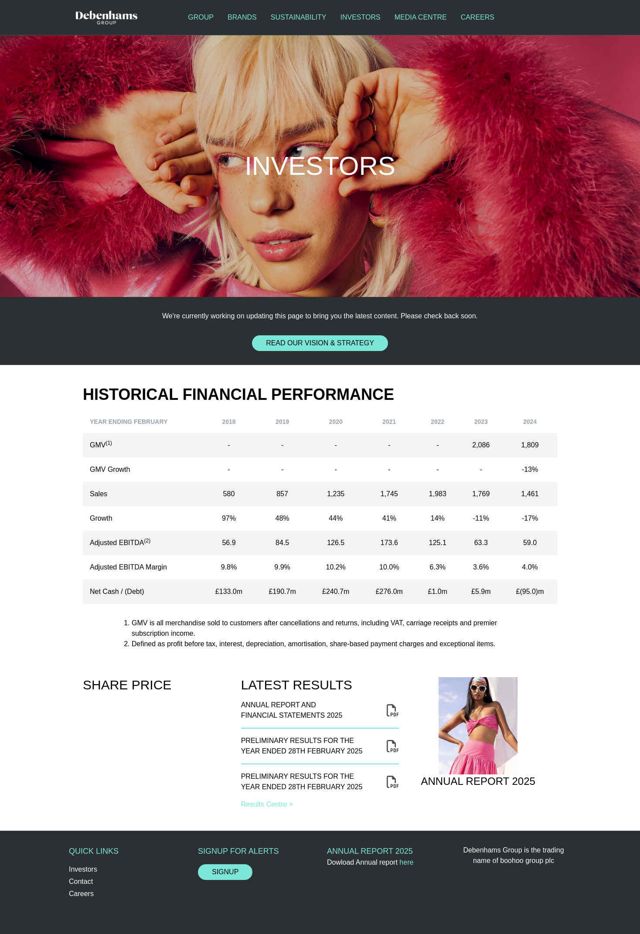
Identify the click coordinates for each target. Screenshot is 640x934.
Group (201, 17)
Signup (225, 872)
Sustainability (299, 17)
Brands (242, 17)
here (406, 862)
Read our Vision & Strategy (320, 343)
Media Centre (421, 17)
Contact (81, 881)
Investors (360, 17)
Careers (477, 17)
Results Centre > (267, 804)
